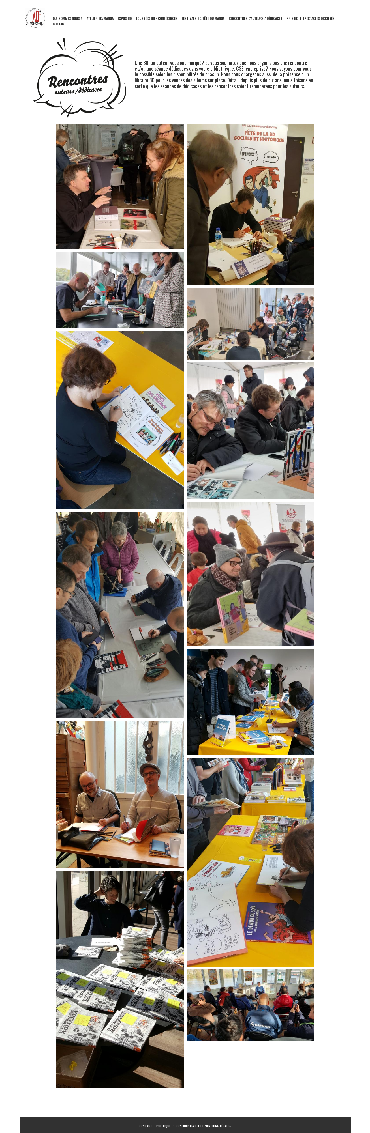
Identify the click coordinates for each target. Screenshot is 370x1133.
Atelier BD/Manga (100, 18)
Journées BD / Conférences (156, 18)
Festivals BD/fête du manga (203, 18)
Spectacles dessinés (318, 18)
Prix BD (292, 18)
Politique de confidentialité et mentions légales (193, 1126)
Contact (59, 24)
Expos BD (125, 18)
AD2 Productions (55, 11)
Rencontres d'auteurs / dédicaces (255, 18)
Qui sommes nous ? (67, 18)
